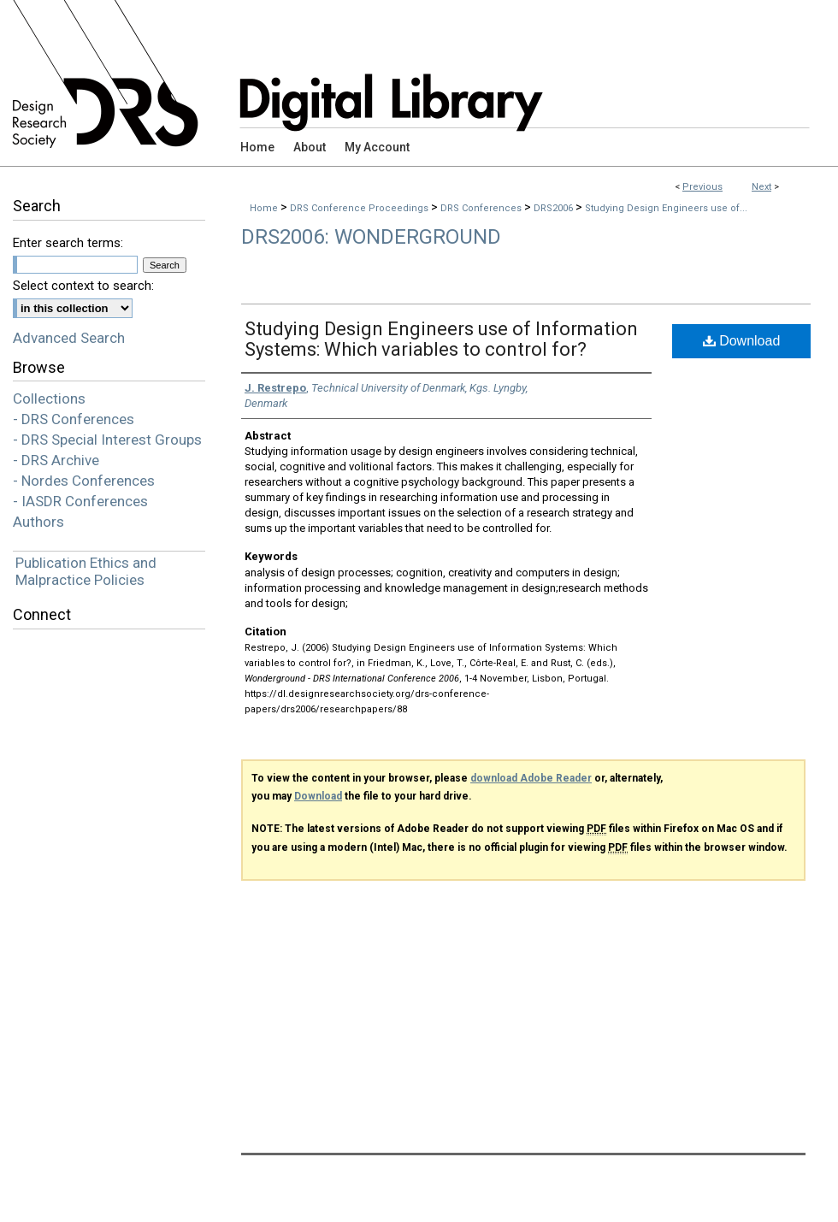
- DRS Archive (56, 460)
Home (264, 208)
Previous (702, 186)
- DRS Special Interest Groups (107, 439)
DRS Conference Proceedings (360, 208)
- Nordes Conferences (84, 480)
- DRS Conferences (73, 419)
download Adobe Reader (531, 778)
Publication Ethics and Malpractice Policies (85, 571)
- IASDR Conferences (80, 501)
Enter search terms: (68, 243)
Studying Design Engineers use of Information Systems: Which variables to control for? (441, 339)
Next (761, 186)
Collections (49, 398)
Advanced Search (69, 337)
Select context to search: (83, 285)
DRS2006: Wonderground (371, 237)
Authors (38, 521)
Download (742, 341)
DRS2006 (554, 208)
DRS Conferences (482, 208)
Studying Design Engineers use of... (666, 208)
